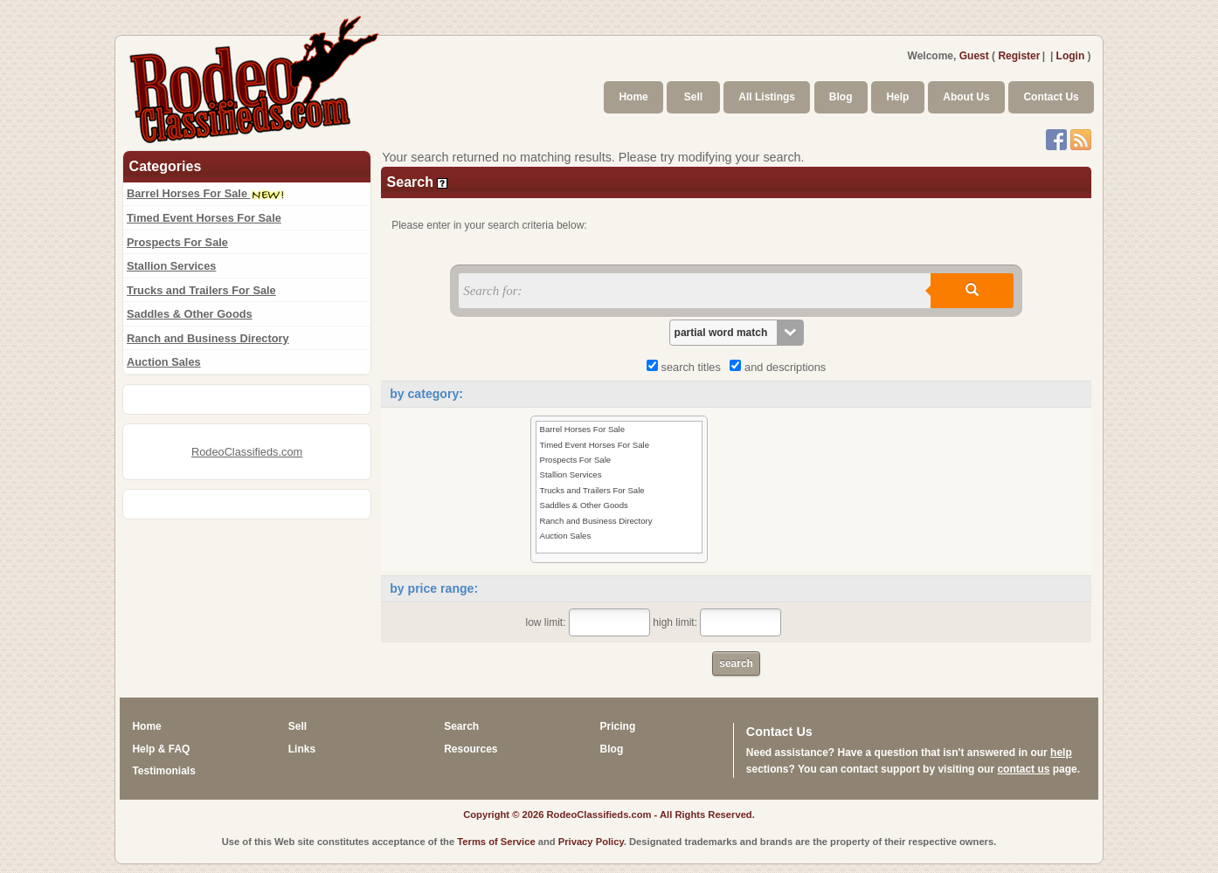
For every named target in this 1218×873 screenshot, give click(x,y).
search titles (687, 367)
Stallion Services (171, 265)
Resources (470, 749)
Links (301, 749)
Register (1019, 56)
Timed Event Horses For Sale (204, 217)
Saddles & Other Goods (190, 313)
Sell (693, 97)
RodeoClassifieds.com (246, 451)
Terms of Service (496, 841)
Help (897, 97)
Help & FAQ (161, 749)
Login (1070, 56)
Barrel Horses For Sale (206, 193)
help (1061, 752)
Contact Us (1050, 97)
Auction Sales (164, 361)
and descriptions (778, 367)
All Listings (766, 97)
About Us (966, 97)
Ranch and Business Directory (208, 338)
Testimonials (163, 771)
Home (633, 97)
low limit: (588, 622)
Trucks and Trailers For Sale (201, 290)
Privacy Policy (591, 841)
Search (461, 726)
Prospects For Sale (177, 242)
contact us (1023, 769)
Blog (841, 97)
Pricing (618, 726)
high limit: (717, 622)
